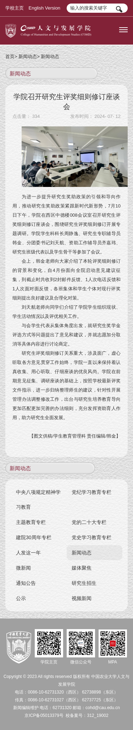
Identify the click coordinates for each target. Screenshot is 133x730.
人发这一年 (28, 552)
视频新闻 (82, 598)
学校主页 (14, 8)
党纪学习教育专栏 (92, 492)
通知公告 (26, 583)
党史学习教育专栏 (92, 537)
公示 (21, 598)
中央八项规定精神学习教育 (38, 499)
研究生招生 (84, 583)
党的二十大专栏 (89, 522)
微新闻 (23, 568)
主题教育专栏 (31, 522)
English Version (45, 8)
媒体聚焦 (82, 568)
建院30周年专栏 (33, 537)
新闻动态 (27, 56)
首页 (10, 56)
